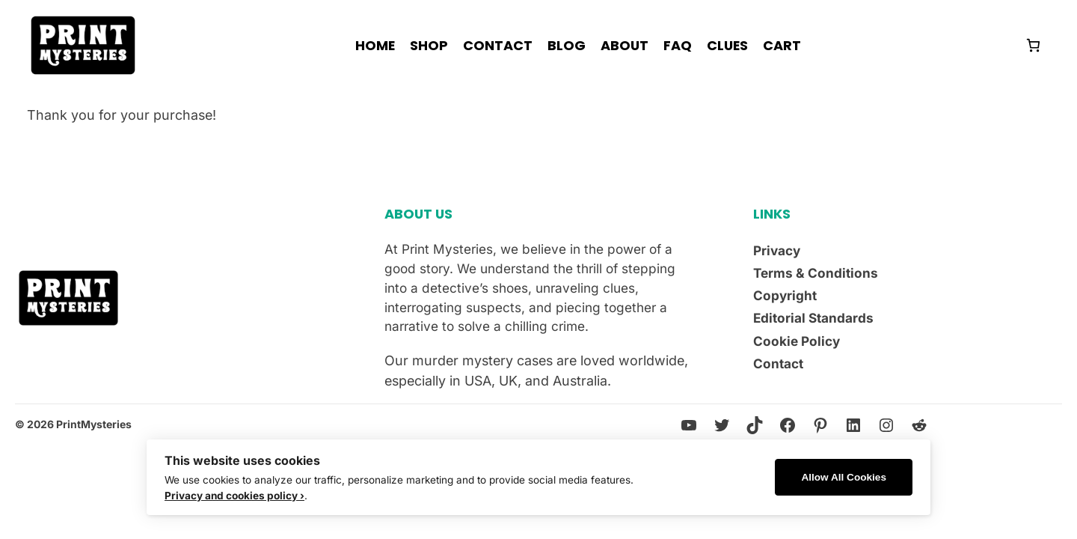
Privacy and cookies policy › (234, 496)
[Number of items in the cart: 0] (1033, 45)
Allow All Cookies (843, 477)
